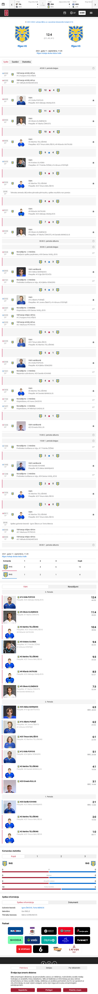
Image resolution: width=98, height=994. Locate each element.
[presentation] (12, 4)
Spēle (5, 62)
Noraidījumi (73, 586)
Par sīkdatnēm (74, 968)
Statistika (26, 62)
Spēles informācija (25, 902)
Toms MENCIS (38, 908)
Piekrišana (24, 968)
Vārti (25, 586)
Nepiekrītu (22, 990)
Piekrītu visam (75, 990)
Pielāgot (49, 990)
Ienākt (82, 13)
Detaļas (49, 968)
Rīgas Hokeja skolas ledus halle (49, 53)
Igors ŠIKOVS (27, 908)
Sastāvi (15, 62)
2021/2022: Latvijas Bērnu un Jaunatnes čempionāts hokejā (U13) (50, 22)
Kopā (13, 856)
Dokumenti (73, 902)
